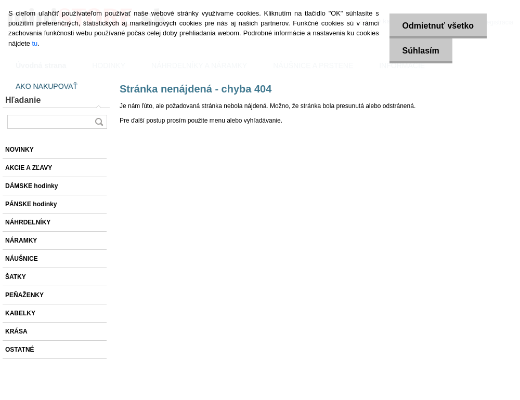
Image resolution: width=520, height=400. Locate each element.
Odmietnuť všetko (438, 25)
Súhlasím (420, 50)
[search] (99, 121)
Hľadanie (23, 100)
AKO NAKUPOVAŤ (46, 86)
